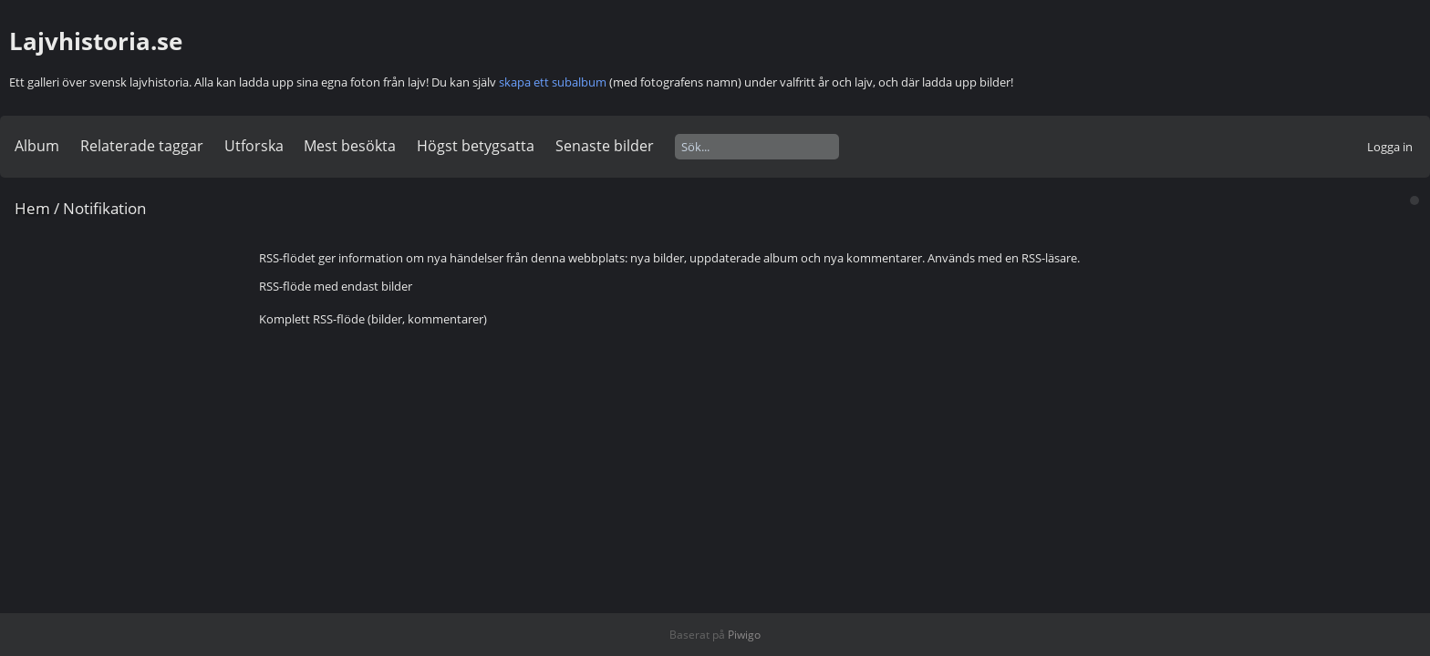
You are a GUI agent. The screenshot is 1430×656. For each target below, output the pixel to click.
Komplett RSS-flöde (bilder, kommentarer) (373, 319)
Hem (32, 208)
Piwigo (744, 634)
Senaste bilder (604, 146)
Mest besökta (350, 146)
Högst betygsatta (475, 146)
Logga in (1390, 146)
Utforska (254, 146)
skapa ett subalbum (552, 82)
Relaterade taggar (141, 146)
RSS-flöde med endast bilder (335, 286)
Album (37, 146)
